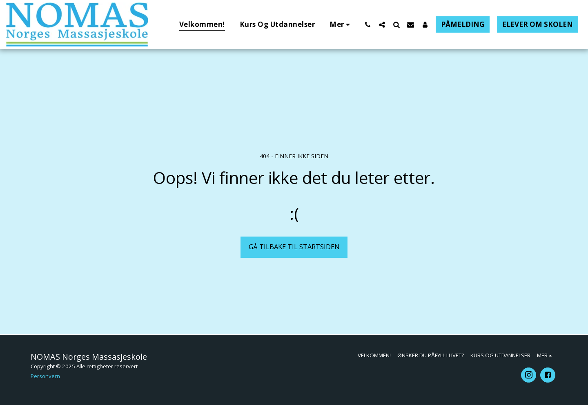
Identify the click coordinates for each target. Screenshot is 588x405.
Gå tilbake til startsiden (294, 246)
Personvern (45, 376)
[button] (367, 24)
